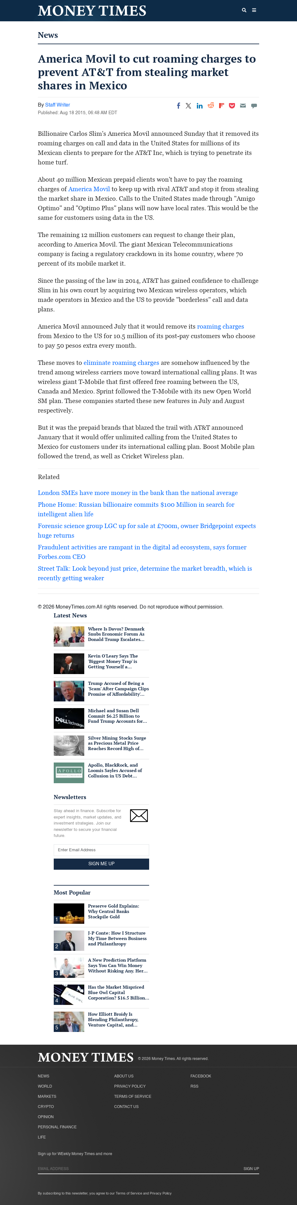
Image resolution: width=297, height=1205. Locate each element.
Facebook (200, 1076)
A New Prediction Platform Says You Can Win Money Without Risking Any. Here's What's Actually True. (118, 968)
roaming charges (220, 326)
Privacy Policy (130, 1087)
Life (42, 1137)
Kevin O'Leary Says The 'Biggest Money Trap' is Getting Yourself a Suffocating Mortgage (113, 664)
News (48, 35)
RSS (194, 1087)
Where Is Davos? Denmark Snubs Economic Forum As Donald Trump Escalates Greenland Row (116, 637)
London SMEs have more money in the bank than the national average (138, 493)
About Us (124, 1076)
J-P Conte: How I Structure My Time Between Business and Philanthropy (117, 938)
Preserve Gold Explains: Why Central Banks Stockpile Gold (113, 911)
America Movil (89, 189)
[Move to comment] (254, 105)
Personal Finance (57, 1127)
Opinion (46, 1117)
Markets (47, 1097)
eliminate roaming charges (121, 362)
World (45, 1087)
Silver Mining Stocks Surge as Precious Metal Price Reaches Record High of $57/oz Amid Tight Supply (117, 746)
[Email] (243, 105)
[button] (254, 11)
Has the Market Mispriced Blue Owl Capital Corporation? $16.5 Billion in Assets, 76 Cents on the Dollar (116, 997)
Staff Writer (57, 105)
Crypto (46, 1107)
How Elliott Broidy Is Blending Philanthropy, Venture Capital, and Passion (113, 1022)
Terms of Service (132, 1097)
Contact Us (126, 1107)
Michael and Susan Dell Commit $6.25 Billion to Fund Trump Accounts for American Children (115, 718)
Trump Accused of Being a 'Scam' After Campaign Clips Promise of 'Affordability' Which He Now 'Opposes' (118, 691)
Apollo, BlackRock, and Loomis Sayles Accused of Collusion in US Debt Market (115, 773)
